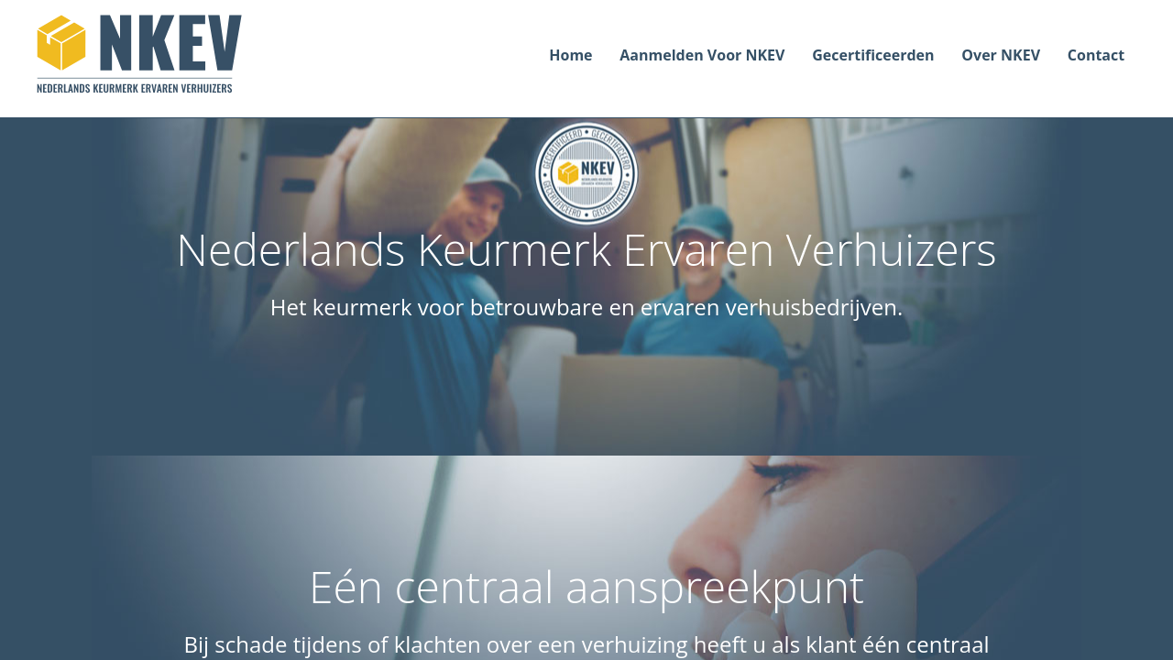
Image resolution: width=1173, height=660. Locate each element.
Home (570, 55)
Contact (1096, 55)
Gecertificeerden (873, 55)
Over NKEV (1000, 55)
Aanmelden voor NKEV (701, 55)
